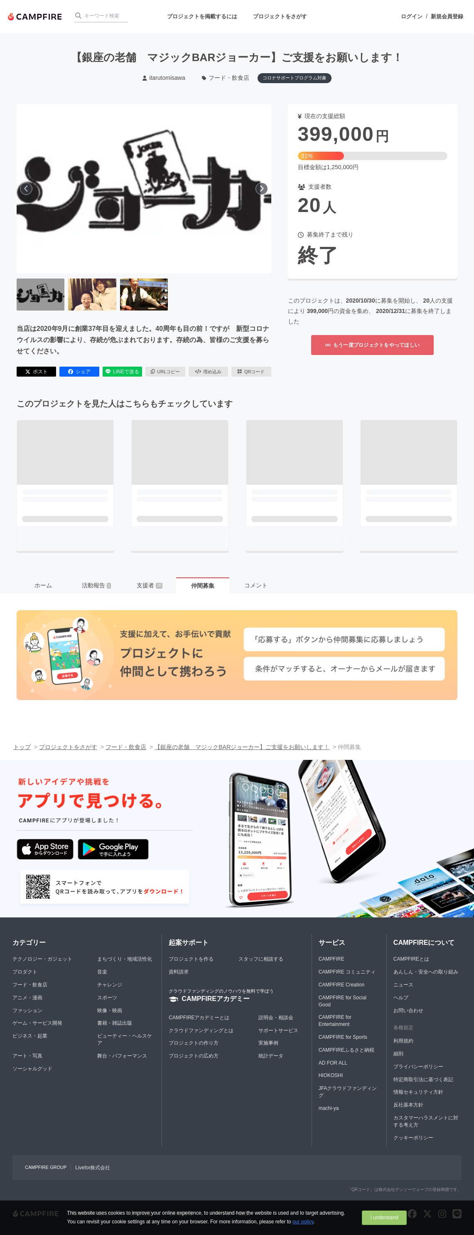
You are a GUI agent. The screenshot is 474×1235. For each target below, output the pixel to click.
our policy (302, 1222)
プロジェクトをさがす (280, 16)
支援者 (149, 585)
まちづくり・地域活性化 (124, 959)
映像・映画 (109, 1010)
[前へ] (26, 188)
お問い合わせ (408, 1010)
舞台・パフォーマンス (122, 1056)
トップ (22, 747)
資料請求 (179, 972)
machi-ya (329, 1108)
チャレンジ (109, 985)
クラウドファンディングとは (201, 1030)
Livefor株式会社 (92, 1168)
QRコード (251, 371)
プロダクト (24, 972)
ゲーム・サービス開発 (37, 1023)
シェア (79, 372)
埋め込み (208, 371)
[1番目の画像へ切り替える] (40, 295)
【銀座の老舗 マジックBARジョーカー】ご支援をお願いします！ (242, 747)
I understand (384, 1217)
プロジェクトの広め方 (194, 1056)
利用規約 (403, 1041)
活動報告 (96, 585)
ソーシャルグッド (32, 1069)
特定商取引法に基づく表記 (423, 1079)
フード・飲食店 (226, 77)
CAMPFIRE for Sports (343, 1037)
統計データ (270, 1056)
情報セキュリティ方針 (418, 1092)
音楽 (102, 972)
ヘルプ (400, 998)
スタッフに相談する (260, 959)
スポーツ (107, 998)
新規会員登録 (447, 16)
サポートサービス (278, 1030)
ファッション (27, 1010)
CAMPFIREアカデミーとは (199, 1018)
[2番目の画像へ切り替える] (92, 295)
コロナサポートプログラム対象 (295, 77)
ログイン (411, 16)
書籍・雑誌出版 (114, 1023)
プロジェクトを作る (191, 959)
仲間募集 (202, 585)
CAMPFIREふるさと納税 (346, 1050)
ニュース (403, 985)
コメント (256, 585)
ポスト (36, 372)
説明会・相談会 (275, 1018)
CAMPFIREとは (411, 959)
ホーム (43, 585)
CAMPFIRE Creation (342, 985)
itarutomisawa (163, 77)
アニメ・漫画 (27, 998)
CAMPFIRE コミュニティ (347, 972)
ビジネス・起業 (29, 1036)
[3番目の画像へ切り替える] (144, 295)
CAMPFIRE (331, 959)
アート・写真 (27, 1056)
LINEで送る (122, 372)
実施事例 (268, 1043)
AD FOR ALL (333, 1063)
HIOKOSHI (331, 1075)
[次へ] (261, 188)
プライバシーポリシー (418, 1067)
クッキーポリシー (413, 1138)
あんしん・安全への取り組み (425, 972)
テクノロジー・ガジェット (42, 959)
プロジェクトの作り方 (194, 1043)
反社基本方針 (408, 1105)
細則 (398, 1054)
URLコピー (165, 371)
